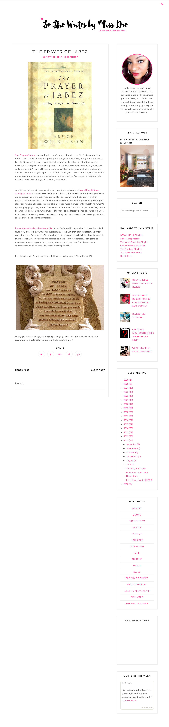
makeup (137, 559)
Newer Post (22, 370)
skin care (137, 597)
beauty (137, 508)
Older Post (98, 370)
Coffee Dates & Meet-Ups (132, 245)
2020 (126, 404)
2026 (126, 379)
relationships (137, 584)
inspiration (49, 57)
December (131, 444)
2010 (126, 484)
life (137, 552)
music (137, 565)
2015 (126, 424)
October (130, 452)
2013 (126, 432)
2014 (126, 428)
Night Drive (126, 256)
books (137, 514)
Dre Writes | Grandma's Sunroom (135, 141)
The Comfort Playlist (131, 249)
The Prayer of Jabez (136, 468)
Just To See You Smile (131, 252)
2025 (126, 384)
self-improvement (67, 57)
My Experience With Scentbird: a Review (142, 283)
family (137, 527)
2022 (126, 395)
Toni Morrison (130, 700)
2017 (126, 416)
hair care (137, 540)
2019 (126, 408)
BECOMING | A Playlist (131, 235)
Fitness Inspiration (129, 238)
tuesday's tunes (137, 603)
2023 (126, 392)
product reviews (137, 578)
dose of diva (137, 521)
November (131, 448)
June (129, 464)
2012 (126, 436)
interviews (137, 546)
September (132, 456)
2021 (126, 400)
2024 (126, 387)
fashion (137, 533)
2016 (126, 420)
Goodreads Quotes (147, 708)
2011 (126, 440)
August (130, 460)
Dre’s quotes (127, 683)
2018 (126, 412)
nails (137, 571)
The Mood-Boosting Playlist (134, 242)
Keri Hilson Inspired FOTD (139, 480)
